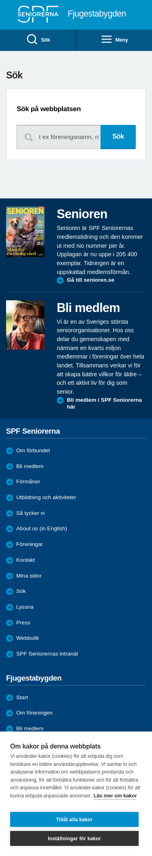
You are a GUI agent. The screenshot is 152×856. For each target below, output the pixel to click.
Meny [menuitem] (114, 39)
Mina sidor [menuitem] (29, 576)
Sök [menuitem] (38, 39)
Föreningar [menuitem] (29, 544)
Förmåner (28, 482)
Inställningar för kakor (74, 838)
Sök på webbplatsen (49, 109)
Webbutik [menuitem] (27, 638)
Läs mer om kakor (115, 796)
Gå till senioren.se (90, 280)
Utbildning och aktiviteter (46, 497)
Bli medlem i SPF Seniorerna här (104, 403)
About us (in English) (41, 528)
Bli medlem (29, 466)
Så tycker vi (30, 513)
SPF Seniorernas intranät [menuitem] (47, 654)
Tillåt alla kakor (74, 819)
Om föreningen (34, 713)
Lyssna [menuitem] (25, 607)
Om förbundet (33, 450)
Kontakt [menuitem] (25, 560)
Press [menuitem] (23, 623)
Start (22, 697)
